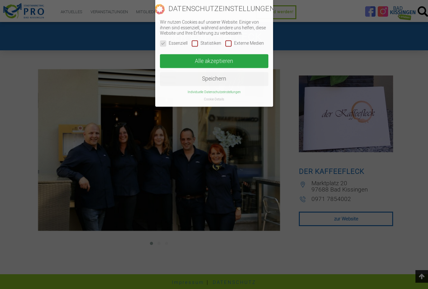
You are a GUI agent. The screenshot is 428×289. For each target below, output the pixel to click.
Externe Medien (244, 39)
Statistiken (206, 39)
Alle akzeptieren (214, 56)
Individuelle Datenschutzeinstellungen (214, 87)
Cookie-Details (214, 94)
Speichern (214, 74)
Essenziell (174, 39)
